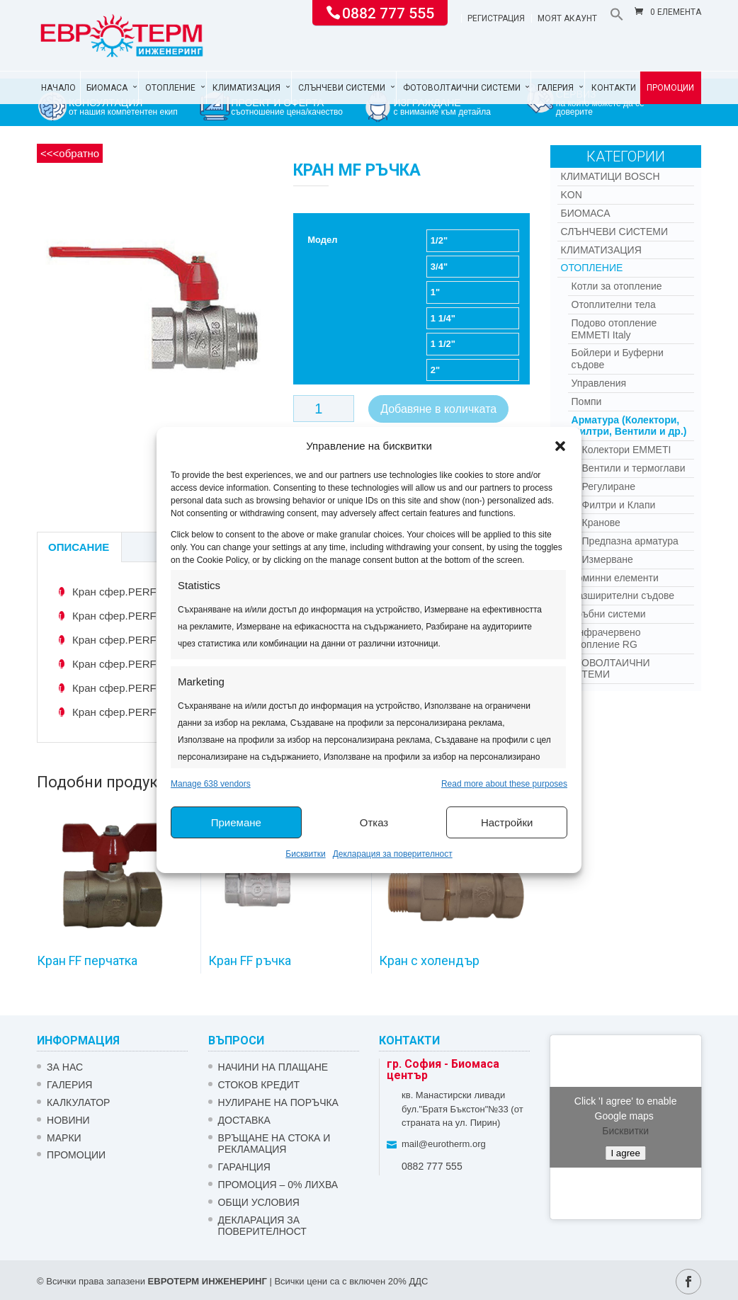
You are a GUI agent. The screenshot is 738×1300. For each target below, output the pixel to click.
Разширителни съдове (623, 595)
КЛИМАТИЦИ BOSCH (610, 176)
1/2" (439, 240)
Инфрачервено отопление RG (606, 638)
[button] (560, 446)
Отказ (374, 822)
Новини (68, 1120)
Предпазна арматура (630, 541)
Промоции (670, 88)
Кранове (601, 522)
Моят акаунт (567, 18)
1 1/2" (443, 343)
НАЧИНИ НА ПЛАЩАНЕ (273, 1067)
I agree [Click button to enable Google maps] (625, 1153)
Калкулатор (78, 1102)
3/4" (439, 266)
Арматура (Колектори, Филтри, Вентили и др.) (629, 426)
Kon (571, 194)
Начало (58, 88)
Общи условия (259, 1202)
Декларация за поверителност (393, 854)
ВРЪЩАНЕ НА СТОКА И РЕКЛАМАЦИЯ (274, 1144)
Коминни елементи (615, 577)
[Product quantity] (323, 408)
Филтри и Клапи (619, 505)
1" (435, 292)
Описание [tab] (78, 547)
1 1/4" (443, 318)
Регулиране (608, 486)
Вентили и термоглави (634, 468)
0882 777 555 (388, 12)
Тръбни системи (609, 614)
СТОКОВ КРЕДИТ (259, 1084)
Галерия (556, 88)
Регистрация (496, 18)
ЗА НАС (65, 1067)
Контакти (613, 88)
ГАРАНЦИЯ (244, 1167)
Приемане (236, 822)
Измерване (607, 559)
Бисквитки (305, 854)
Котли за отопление (617, 286)
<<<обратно (69, 153)
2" (435, 370)
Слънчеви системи (341, 88)
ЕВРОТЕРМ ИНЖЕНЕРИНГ (207, 1281)
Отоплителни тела (614, 304)
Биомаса (106, 88)
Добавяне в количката (438, 409)
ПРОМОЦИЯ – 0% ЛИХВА (278, 1184)
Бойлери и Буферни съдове (618, 358)
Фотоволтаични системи (462, 88)
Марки (64, 1138)
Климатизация (246, 88)
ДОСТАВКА (244, 1120)
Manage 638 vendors (211, 784)
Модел (322, 239)
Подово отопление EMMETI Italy (614, 329)
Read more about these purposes (504, 784)
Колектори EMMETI (626, 449)
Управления (599, 383)
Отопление (170, 88)
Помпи (587, 401)
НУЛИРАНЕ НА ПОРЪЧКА (278, 1102)
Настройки (507, 822)
